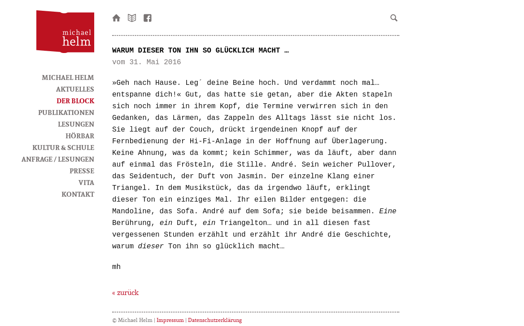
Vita (86, 182)
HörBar (80, 135)
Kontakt (77, 193)
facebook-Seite (148, 17)
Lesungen (76, 123)
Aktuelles (75, 88)
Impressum (170, 320)
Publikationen (66, 112)
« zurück (125, 292)
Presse (82, 170)
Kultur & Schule (63, 147)
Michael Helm (68, 77)
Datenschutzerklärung (215, 320)
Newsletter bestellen (132, 17)
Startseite (116, 17)
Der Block (75, 100)
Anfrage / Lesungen (58, 158)
